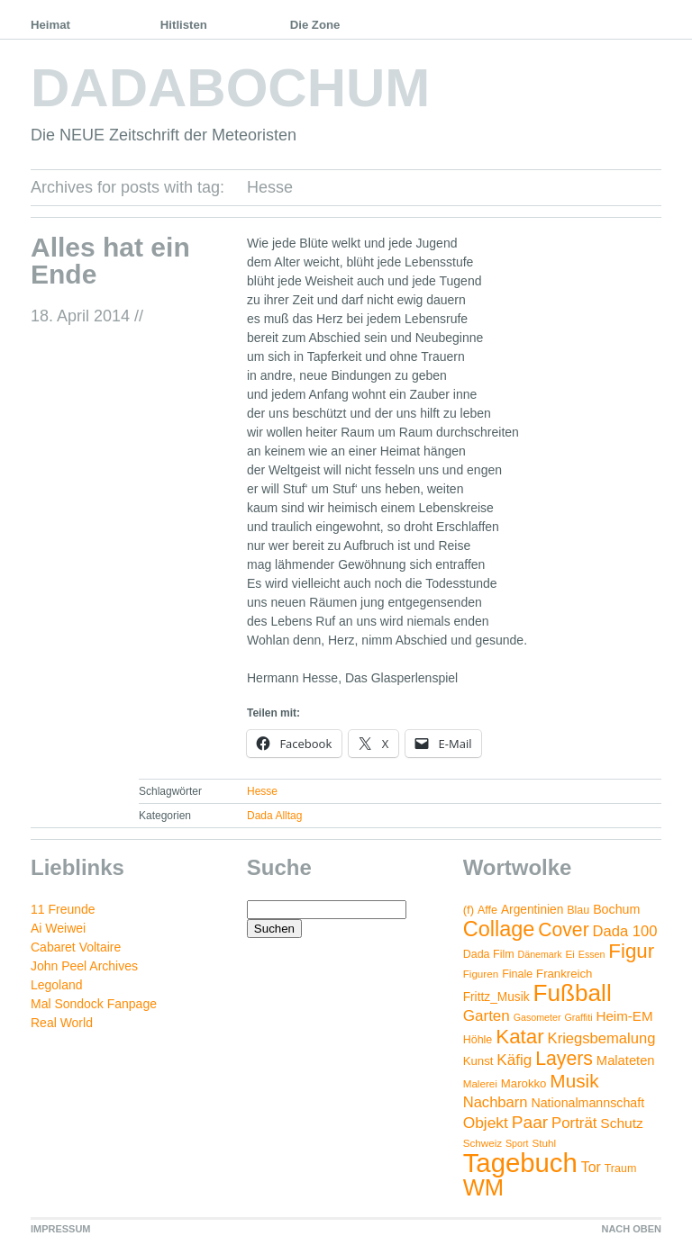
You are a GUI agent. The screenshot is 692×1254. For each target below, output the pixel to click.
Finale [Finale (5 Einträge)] (517, 974)
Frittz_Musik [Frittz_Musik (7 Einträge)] (496, 997)
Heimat (50, 25)
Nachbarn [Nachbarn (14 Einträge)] (495, 1102)
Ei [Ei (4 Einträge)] (570, 954)
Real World (62, 1022)
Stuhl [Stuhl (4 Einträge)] (544, 1143)
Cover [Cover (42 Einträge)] (563, 929)
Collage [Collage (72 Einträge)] (499, 929)
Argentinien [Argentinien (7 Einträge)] (532, 909)
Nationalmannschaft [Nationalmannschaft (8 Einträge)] (587, 1103)
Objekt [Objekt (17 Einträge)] (485, 1123)
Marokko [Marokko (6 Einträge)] (524, 1083)
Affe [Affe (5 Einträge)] (487, 910)
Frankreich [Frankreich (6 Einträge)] (564, 973)
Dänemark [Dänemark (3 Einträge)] (540, 954)
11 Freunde (63, 909)
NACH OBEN (631, 1228)
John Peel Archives (84, 966)
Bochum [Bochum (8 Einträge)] (616, 909)
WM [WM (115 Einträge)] (483, 1187)
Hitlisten (183, 25)
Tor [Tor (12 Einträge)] (591, 1167)
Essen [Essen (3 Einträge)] (592, 954)
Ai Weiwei (58, 928)
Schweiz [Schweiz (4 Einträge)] (482, 1143)
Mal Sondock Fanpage (94, 1004)
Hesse (262, 791)
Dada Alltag (274, 815)
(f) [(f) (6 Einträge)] (468, 909)
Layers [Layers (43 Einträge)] (564, 1058)
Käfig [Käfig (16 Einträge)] (514, 1060)
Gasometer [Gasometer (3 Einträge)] (537, 1017)
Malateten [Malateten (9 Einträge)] (625, 1060)
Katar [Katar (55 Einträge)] (519, 1036)
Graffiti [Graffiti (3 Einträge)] (578, 1017)
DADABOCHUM (230, 88)
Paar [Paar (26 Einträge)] (530, 1122)
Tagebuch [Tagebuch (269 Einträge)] (520, 1162)
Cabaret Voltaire (76, 947)
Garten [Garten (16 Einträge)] (486, 1015)
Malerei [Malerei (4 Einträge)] (480, 1083)
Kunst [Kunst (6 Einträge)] (478, 1061)
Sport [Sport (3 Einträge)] (516, 1143)
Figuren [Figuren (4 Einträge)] (481, 973)
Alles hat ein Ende (110, 260)
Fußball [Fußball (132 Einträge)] (572, 992)
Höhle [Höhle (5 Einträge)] (478, 1039)
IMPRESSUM (61, 1228)
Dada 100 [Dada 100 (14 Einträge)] (625, 931)
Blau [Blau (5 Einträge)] (578, 910)
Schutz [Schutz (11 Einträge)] (621, 1123)
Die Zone (315, 25)
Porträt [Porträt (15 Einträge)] (573, 1123)
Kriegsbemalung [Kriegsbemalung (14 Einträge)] (602, 1038)
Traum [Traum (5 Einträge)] (621, 1168)
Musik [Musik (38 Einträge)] (574, 1080)
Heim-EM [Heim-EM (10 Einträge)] (624, 1016)
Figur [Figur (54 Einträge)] (631, 951)
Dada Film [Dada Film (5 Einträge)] (488, 954)
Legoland (57, 985)
